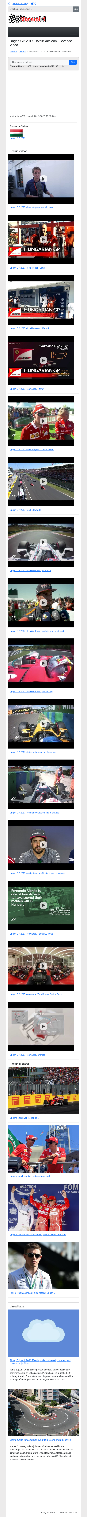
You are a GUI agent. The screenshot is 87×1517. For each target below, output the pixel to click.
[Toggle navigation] (73, 32)
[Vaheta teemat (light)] (18, 3)
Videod (22, 51)
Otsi (76, 9)
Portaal (13, 51)
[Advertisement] (43, 1488)
